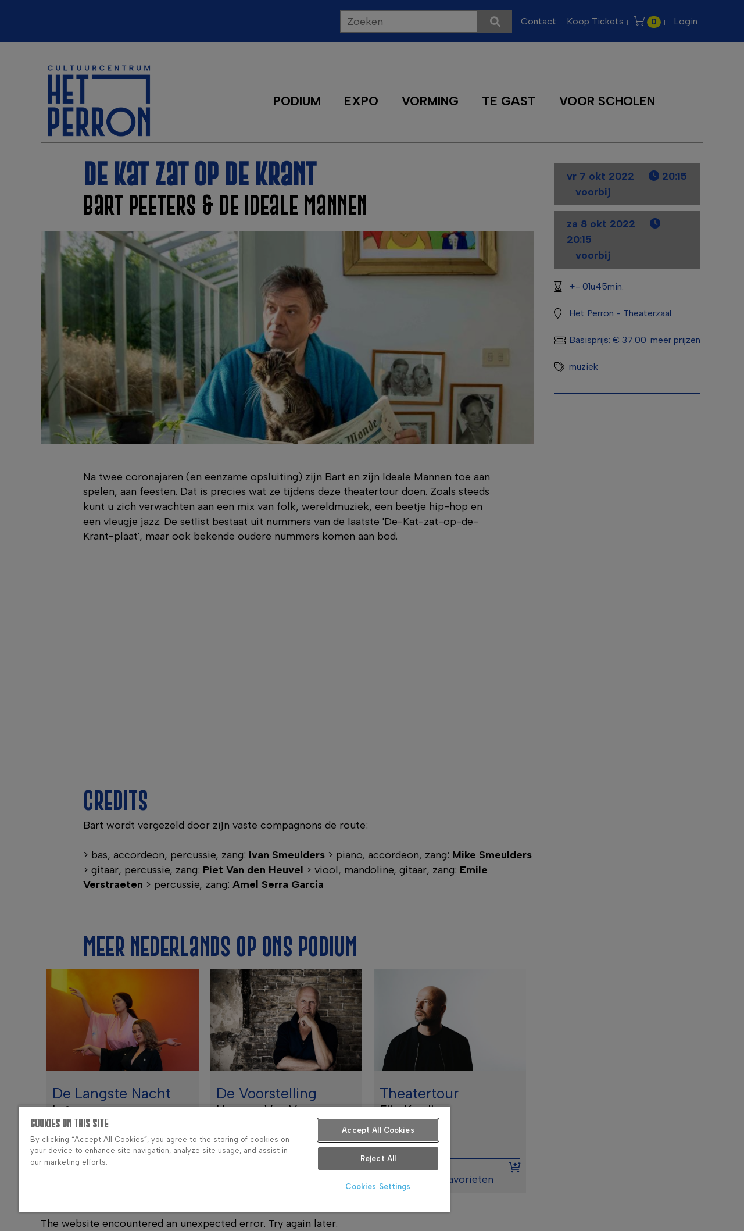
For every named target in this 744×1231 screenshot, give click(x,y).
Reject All (378, 1158)
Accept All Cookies (378, 1130)
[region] (234, 1158)
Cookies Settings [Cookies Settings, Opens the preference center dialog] (377, 1186)
